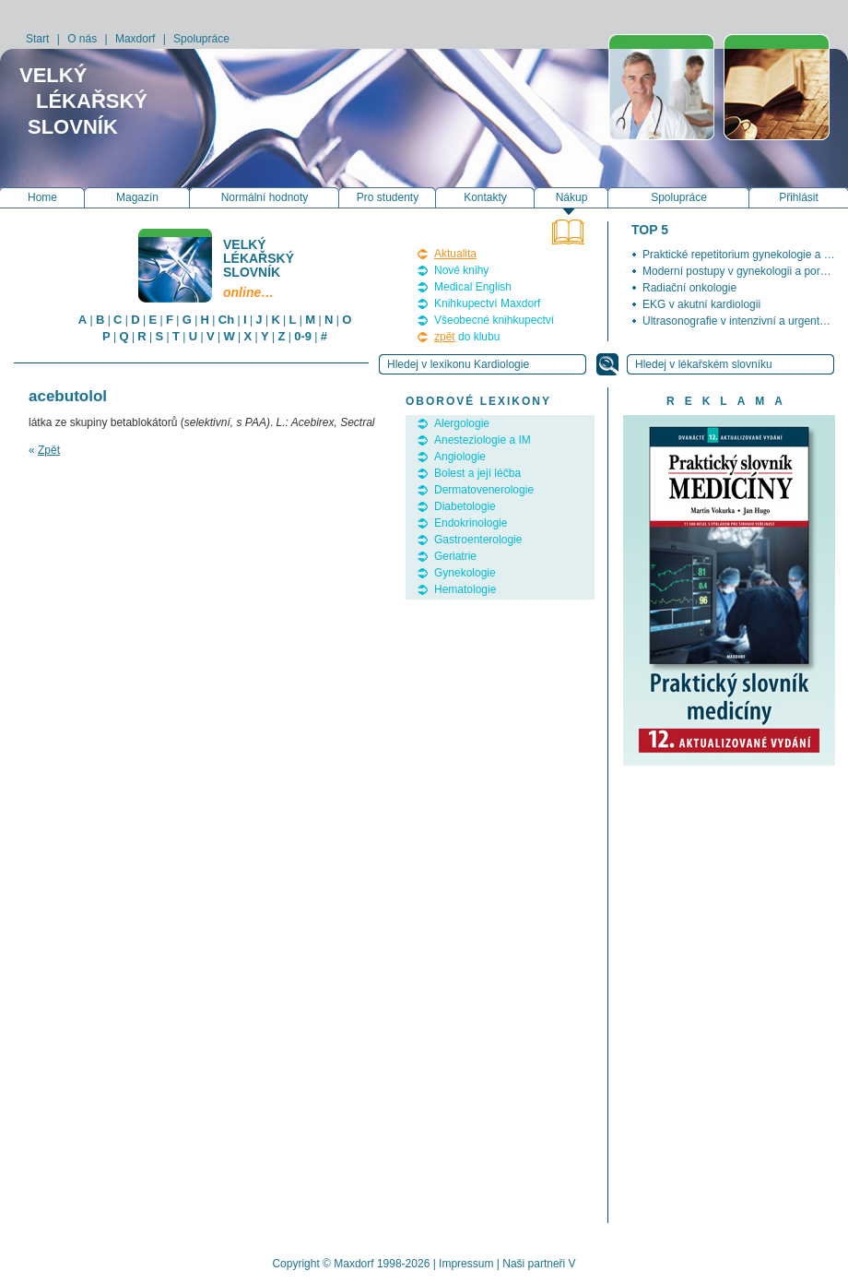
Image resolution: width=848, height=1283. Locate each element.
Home (42, 197)
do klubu (467, 336)
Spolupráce (201, 38)
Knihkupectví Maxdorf (487, 303)
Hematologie (465, 589)
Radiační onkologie (689, 287)
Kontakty (485, 197)
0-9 (303, 336)
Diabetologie (465, 506)
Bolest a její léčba (477, 473)
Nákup (572, 197)
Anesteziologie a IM (482, 440)
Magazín (137, 197)
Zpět (49, 450)
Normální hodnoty (265, 197)
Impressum (466, 1263)
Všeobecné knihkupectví (494, 320)
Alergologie (461, 423)
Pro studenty (387, 197)
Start (37, 38)
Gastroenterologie (478, 539)
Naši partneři (533, 1263)
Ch (226, 320)
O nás (82, 38)
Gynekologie (465, 572)
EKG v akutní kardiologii (701, 304)
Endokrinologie (470, 523)
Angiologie (460, 456)
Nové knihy (461, 270)
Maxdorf (135, 38)
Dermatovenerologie (484, 489)
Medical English (473, 286)
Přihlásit (799, 197)
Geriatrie (455, 556)
